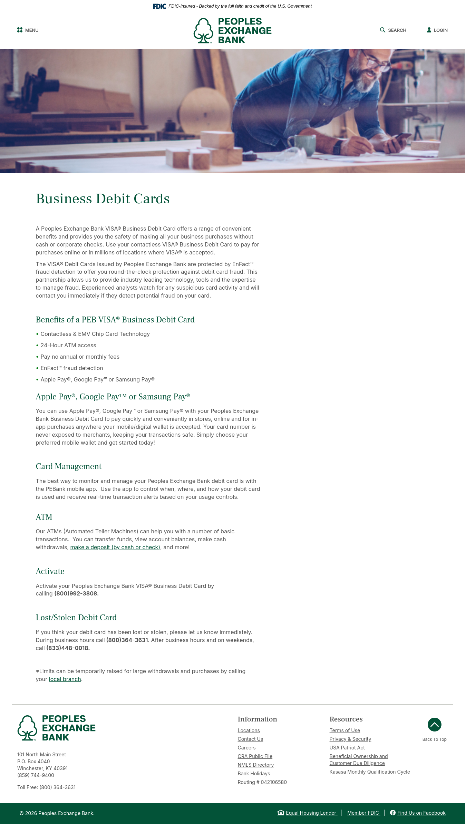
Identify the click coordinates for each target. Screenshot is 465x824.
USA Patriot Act (347, 747)
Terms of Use (345, 730)
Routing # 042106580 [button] (262, 782)
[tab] (278, 719)
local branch (65, 679)
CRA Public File (255, 756)
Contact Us (250, 739)
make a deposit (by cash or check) (115, 547)
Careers (247, 747)
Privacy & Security (350, 739)
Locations (249, 730)
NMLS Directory (256, 765)
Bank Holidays (254, 773)
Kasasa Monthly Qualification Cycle (370, 772)
